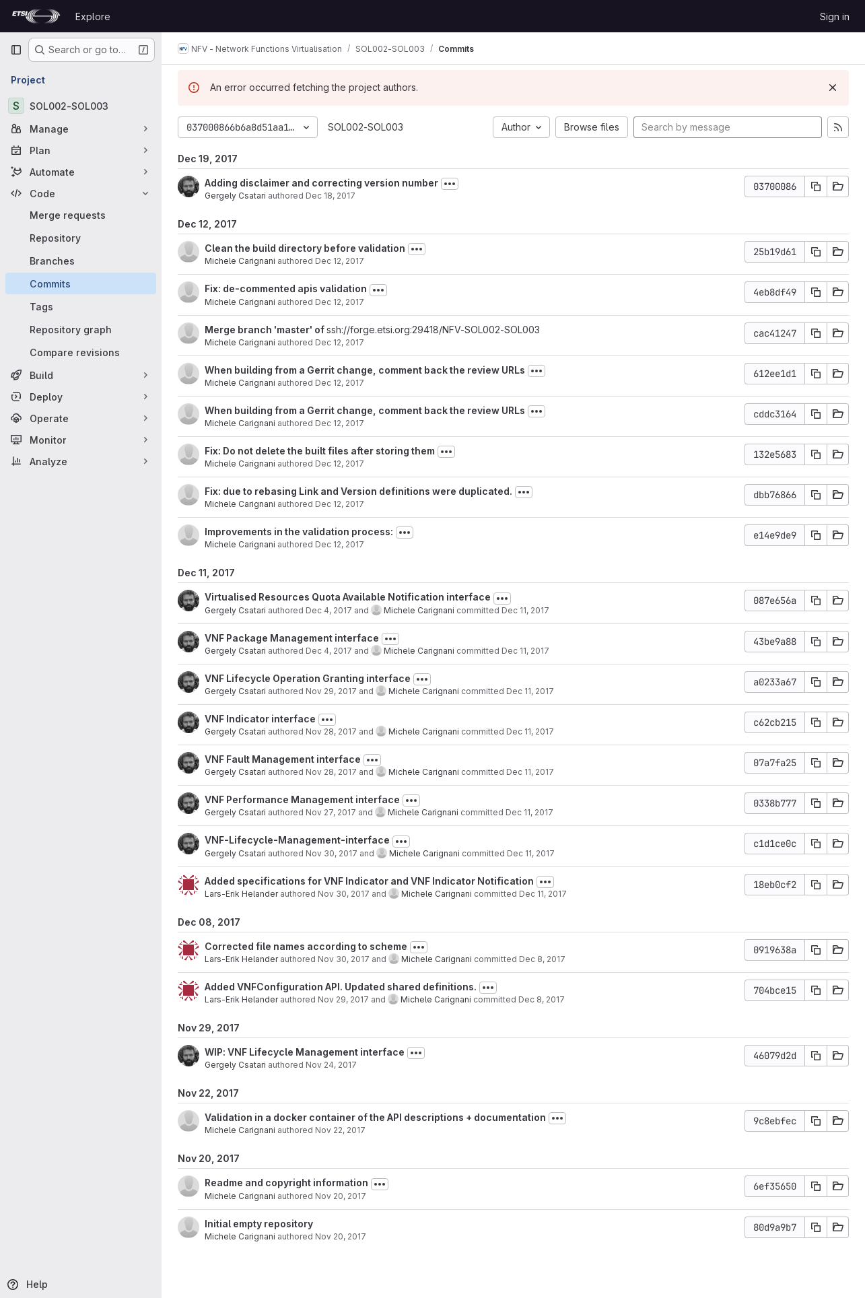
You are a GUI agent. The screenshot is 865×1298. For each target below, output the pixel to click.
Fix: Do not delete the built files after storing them (320, 450)
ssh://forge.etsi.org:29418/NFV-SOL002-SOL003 (433, 329)
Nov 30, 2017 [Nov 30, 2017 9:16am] (344, 894)
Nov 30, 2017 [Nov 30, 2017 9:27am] (331, 853)
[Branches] (80, 260)
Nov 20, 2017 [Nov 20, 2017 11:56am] (340, 1196)
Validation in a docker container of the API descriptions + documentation (375, 1117)
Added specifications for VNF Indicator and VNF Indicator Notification (369, 881)
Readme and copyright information (286, 1182)
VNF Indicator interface (260, 718)
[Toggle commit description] (449, 184)
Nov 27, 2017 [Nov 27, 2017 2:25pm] (331, 812)
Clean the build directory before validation (305, 248)
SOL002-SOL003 (365, 127)
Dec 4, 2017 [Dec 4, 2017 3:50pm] (329, 610)
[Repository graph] (80, 329)
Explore (92, 16)
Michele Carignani (240, 261)
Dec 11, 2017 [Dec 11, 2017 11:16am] (525, 610)
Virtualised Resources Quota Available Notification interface (348, 597)
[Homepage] (36, 16)
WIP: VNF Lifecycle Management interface (305, 1052)
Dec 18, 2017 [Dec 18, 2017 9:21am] (330, 196)
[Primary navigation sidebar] (16, 50)
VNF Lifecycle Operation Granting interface (308, 678)
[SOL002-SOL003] (80, 105)
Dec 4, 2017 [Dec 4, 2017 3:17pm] (329, 651)
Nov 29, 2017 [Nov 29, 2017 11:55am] (331, 691)
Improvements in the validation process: (299, 531)
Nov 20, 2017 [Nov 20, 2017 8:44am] (340, 1236)
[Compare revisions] (80, 352)
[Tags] (80, 306)
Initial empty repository (259, 1223)
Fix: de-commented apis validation (286, 288)
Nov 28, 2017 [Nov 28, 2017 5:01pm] (331, 731)
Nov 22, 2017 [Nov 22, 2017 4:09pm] (340, 1130)
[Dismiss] (833, 87)
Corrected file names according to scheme (306, 946)
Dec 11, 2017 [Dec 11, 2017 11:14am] (529, 812)
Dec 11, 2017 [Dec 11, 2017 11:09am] (543, 894)
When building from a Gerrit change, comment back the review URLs (365, 370)
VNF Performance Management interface (302, 799)
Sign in (835, 16)
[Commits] (80, 283)
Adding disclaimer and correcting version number (321, 183)
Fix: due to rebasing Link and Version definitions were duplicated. (358, 491)
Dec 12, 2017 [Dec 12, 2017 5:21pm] (339, 544)
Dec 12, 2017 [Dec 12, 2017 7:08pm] (339, 261)
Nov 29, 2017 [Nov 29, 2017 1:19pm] (343, 999)
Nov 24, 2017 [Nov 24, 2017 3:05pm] (331, 1065)
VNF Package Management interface (292, 638)
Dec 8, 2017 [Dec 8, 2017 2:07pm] (541, 999)
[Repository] (80, 237)
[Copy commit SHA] (816, 186)
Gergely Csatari (235, 196)
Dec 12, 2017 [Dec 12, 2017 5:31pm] (339, 463)
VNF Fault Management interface (283, 759)
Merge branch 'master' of (265, 329)
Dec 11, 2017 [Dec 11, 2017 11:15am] (530, 731)
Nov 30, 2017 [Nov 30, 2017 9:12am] (344, 959)
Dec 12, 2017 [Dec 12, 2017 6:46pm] (339, 302)
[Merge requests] (80, 215)
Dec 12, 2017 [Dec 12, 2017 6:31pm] (339, 383)
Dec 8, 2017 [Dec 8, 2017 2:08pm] (542, 959)
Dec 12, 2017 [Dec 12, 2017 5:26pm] (339, 504)
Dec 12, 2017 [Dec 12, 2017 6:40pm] (339, 342)
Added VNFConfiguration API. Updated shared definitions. (341, 986)
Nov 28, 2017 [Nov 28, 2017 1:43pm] (331, 772)
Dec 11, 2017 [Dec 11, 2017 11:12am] (531, 853)
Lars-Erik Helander (241, 894)
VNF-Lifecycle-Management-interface (297, 840)
